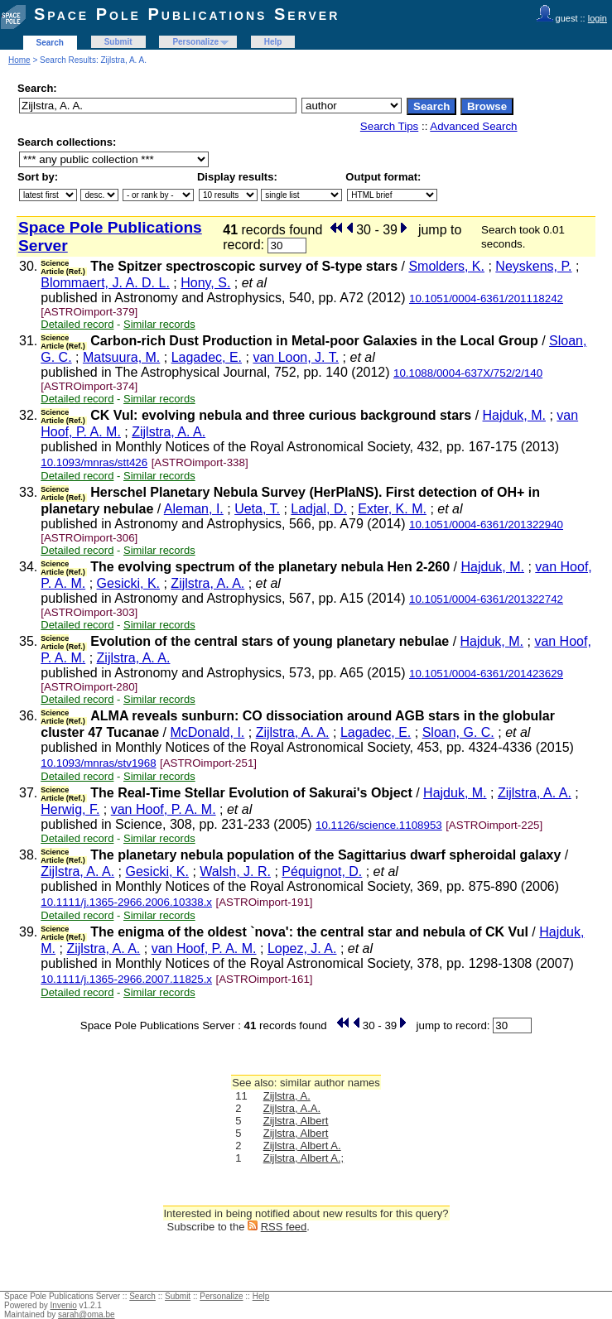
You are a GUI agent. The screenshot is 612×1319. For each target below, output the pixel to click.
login (597, 18)
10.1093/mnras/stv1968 (98, 763)
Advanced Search (473, 126)
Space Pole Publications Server (187, 14)
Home (19, 60)
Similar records (159, 324)
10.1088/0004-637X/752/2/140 (467, 373)
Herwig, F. (70, 809)
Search (50, 42)
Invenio (64, 1305)
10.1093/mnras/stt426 (94, 462)
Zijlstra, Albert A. (302, 1145)
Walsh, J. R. (235, 871)
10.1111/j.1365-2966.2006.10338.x (126, 902)
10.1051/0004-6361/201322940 (486, 524)
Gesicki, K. (128, 583)
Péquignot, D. (322, 871)
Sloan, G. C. (458, 732)
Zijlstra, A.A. (291, 1108)
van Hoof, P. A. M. (163, 809)
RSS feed (284, 1226)
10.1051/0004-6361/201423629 (486, 673)
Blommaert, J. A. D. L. (105, 283)
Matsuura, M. (121, 357)
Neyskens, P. (533, 266)
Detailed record (77, 324)
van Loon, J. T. (296, 357)
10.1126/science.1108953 (379, 825)
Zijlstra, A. (287, 1096)
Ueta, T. (257, 509)
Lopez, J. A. (302, 948)
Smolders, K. (446, 266)
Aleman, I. (194, 509)
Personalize (195, 41)
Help (273, 41)
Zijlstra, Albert (296, 1120)
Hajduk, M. (514, 415)
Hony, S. (205, 283)
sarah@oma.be (86, 1314)
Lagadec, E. (206, 357)
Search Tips (389, 126)
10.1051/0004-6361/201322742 (486, 599)
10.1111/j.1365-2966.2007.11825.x (126, 979)
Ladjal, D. (319, 509)
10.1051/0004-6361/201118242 (486, 298)
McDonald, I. (207, 732)
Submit (118, 41)
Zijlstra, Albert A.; (304, 1158)
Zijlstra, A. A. (168, 432)
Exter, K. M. (392, 509)
